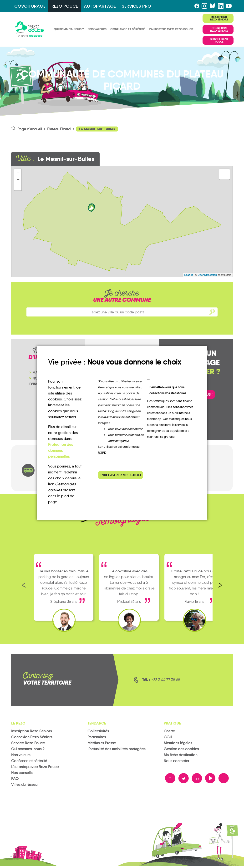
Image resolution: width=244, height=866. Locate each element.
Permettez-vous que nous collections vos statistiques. (168, 390)
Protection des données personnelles (60, 450)
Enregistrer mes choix (120, 475)
